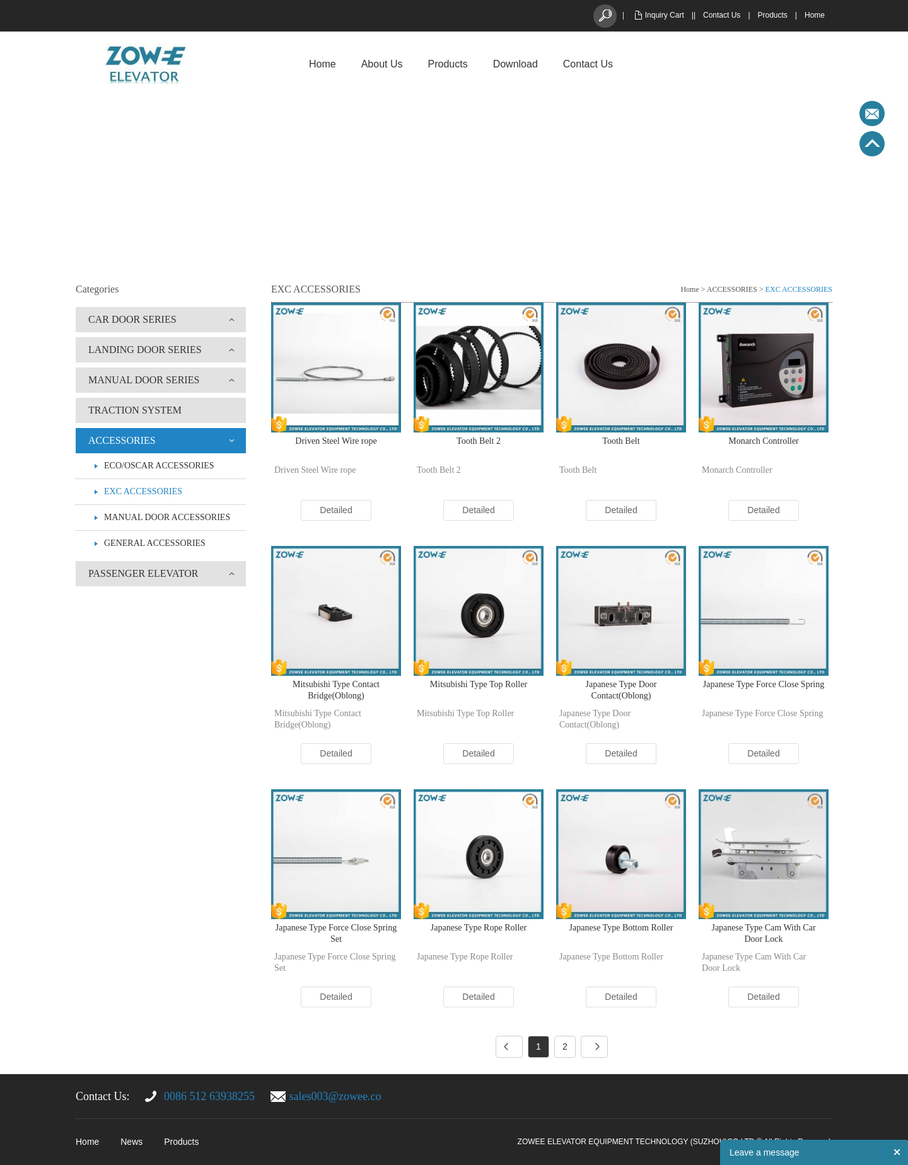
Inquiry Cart (664, 15)
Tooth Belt (620, 441)
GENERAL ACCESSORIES (155, 543)
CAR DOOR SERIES (132, 319)
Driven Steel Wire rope (335, 441)
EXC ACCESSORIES (143, 491)
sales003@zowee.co (335, 1096)
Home (815, 15)
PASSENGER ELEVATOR (143, 573)
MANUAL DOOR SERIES (143, 379)
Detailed (336, 510)
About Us (382, 64)
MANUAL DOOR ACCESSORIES (167, 517)
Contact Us (721, 15)
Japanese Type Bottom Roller (621, 927)
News (131, 1142)
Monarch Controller (763, 441)
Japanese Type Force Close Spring (763, 684)
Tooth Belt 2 (479, 441)
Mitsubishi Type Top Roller (478, 684)
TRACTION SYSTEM (135, 410)
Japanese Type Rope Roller (479, 927)
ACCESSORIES (122, 440)
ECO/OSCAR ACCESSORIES (159, 465)
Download (515, 64)
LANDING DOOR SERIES (145, 349)
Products (773, 15)
